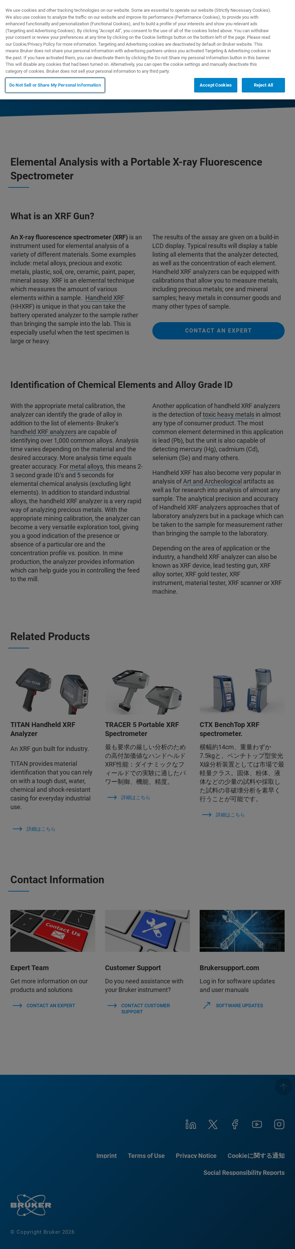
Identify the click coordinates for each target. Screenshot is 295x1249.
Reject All (263, 85)
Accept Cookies (216, 85)
